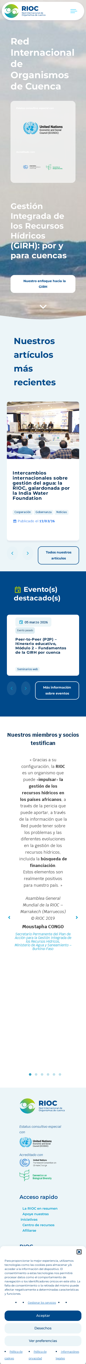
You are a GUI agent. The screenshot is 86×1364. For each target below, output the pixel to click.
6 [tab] (61, 1074)
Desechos (43, 1347)
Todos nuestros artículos (58, 555)
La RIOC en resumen (40, 1208)
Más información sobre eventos (57, 690)
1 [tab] (31, 1074)
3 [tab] (43, 1074)
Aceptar (43, 1334)
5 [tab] (55, 1074)
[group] (43, 471)
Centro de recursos (38, 1225)
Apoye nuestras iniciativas (35, 1217)
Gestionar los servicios (42, 1321)
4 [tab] (49, 1074)
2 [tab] (37, 1074)
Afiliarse (29, 1230)
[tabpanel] (43, 855)
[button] (79, 1270)
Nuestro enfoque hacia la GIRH (44, 284)
